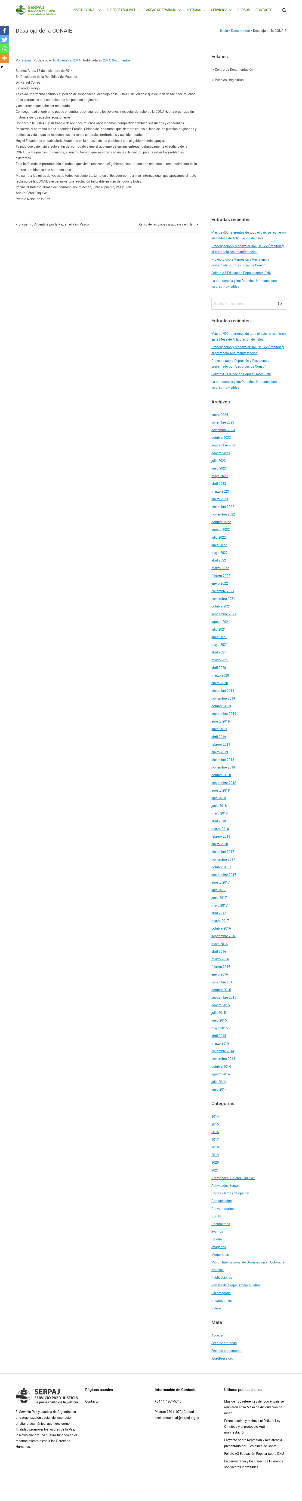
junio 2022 (219, 545)
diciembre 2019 (222, 691)
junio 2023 (219, 468)
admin (26, 60)
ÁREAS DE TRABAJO (163, 10)
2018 (215, 1147)
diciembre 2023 (222, 422)
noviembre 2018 (223, 767)
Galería (216, 1239)
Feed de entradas (224, 1343)
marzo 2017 (220, 921)
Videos (216, 1308)
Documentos (121, 60)
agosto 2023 (220, 453)
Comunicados (221, 1201)
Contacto (92, 1401)
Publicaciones (221, 1277)
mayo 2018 (219, 813)
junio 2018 (219, 806)
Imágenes (218, 1247)
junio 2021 (219, 637)
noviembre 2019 (223, 698)
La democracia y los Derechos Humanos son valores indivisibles (244, 283)
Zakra (171, 1492)
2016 (215, 1132)
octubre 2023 (221, 437)
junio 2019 (219, 729)
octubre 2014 (221, 1066)
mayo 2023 (219, 476)
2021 (215, 1170)
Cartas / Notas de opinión (230, 1193)
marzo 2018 (220, 829)
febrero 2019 (220, 744)
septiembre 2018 (223, 783)
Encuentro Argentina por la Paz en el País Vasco (53, 224)
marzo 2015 (220, 1043)
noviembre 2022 (223, 514)
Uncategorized (222, 1301)
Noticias (217, 1270)
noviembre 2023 (223, 430)
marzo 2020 (220, 675)
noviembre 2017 (223, 859)
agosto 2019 (220, 721)
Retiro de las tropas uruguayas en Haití (167, 224)
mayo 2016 (219, 944)
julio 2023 (218, 461)
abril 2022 (218, 560)
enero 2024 (219, 415)
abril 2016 (218, 951)
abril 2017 (218, 913)
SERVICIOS (221, 10)
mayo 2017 (219, 905)
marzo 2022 (220, 568)
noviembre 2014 (223, 1059)
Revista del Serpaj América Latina (236, 1285)
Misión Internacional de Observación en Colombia (247, 1262)
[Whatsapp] (4, 48)
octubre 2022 (221, 522)
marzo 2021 (220, 660)
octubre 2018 (221, 775)
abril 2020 (218, 668)
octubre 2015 (221, 990)
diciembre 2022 (222, 507)
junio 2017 (219, 898)
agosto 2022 (220, 529)
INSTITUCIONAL (87, 10)
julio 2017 (218, 890)
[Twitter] (4, 39)
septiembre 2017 (223, 875)
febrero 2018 (220, 836)
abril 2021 (218, 652)
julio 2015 (218, 1013)
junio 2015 (219, 1020)
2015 (215, 1124)
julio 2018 (218, 798)
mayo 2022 (219, 553)
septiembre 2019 (223, 714)
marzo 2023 (220, 491)
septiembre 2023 (223, 445)
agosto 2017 (220, 882)
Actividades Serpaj (225, 1185)
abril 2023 (218, 483)
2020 (215, 1162)
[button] (98, 10)
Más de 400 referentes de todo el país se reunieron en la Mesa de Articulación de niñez (248, 235)
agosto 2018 (220, 790)
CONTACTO (264, 10)
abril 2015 (218, 1036)
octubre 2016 (221, 928)
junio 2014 (219, 1089)
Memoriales (220, 1255)
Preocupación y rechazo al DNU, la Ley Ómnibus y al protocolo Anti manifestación (247, 249)
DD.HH (216, 1216)
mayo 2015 (219, 1028)
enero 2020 (219, 683)
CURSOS (243, 10)
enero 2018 (219, 844)
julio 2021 (218, 629)
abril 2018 (218, 821)
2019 (215, 1155)
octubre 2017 (221, 867)
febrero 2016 (220, 967)
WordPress (186, 1492)
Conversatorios (222, 1209)
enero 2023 (219, 499)
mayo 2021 (219, 645)
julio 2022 (218, 537)
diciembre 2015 (222, 982)
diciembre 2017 (222, 852)
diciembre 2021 (222, 591)
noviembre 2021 (223, 599)
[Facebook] (4, 30)
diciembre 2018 (222, 760)
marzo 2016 (220, 959)
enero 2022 (219, 583)
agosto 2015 (220, 1005)
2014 (106, 60)
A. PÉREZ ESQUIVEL (123, 10)
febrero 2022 (220, 576)
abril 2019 (218, 737)
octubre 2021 (221, 606)
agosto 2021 (220, 622)
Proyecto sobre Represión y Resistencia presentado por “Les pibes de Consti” (240, 262)
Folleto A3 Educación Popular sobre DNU (241, 273)
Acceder (217, 1335)
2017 (215, 1139)
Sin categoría (221, 1293)
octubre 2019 (221, 706)
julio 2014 (218, 1082)
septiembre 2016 (223, 936)
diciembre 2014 (222, 1051)
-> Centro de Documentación (232, 69)
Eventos (217, 1231)
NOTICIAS (196, 10)
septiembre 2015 (223, 997)
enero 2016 (219, 974)
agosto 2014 (220, 1074)
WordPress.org (222, 1358)
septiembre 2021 (223, 614)
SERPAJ (139, 1492)
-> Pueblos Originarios (227, 80)
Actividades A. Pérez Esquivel (233, 1178)
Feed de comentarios (226, 1351)
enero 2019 (219, 752)
